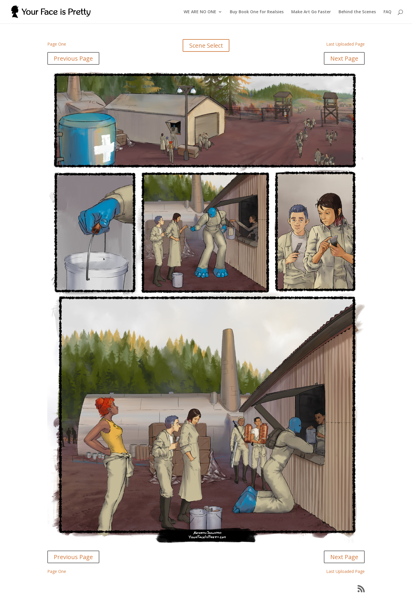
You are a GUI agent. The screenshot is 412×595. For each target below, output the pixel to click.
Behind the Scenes (357, 12)
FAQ (387, 12)
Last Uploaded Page (345, 44)
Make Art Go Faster (311, 12)
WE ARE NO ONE (200, 12)
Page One (56, 44)
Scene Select (206, 45)
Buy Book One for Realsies (257, 12)
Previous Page (73, 58)
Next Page (344, 58)
